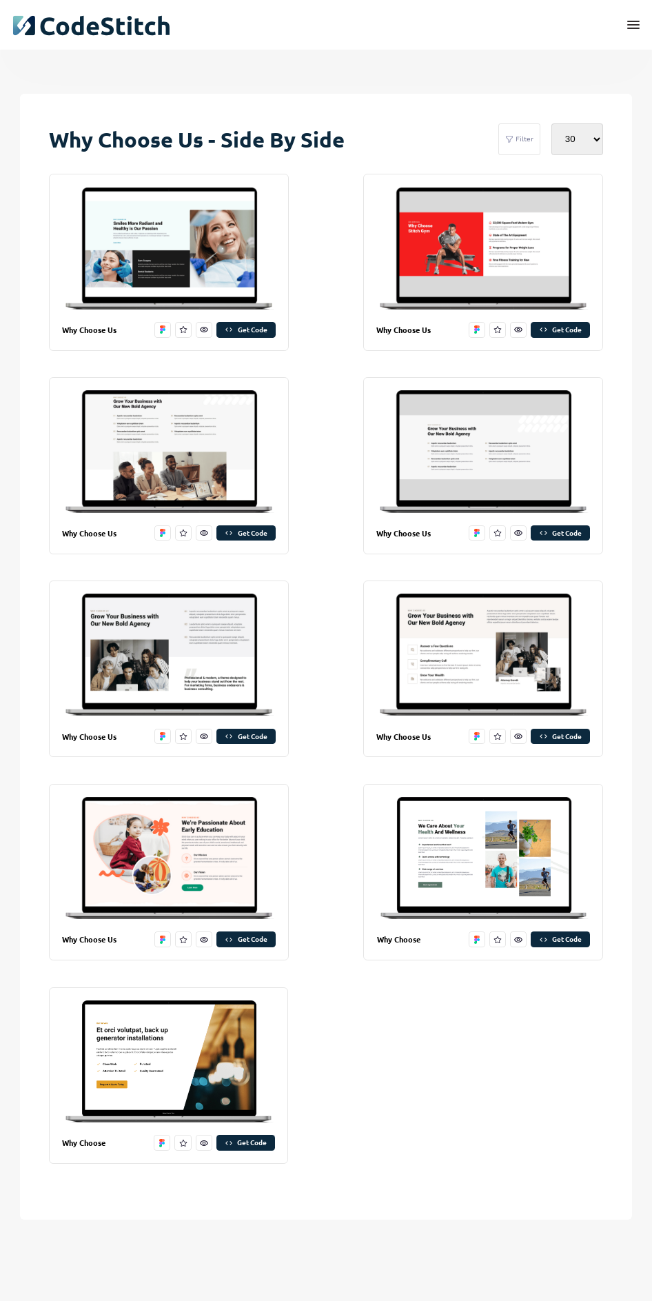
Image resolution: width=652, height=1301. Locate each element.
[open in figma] (162, 330)
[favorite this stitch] (183, 330)
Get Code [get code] (246, 329)
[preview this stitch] (204, 330)
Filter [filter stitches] (519, 139)
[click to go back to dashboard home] (91, 25)
